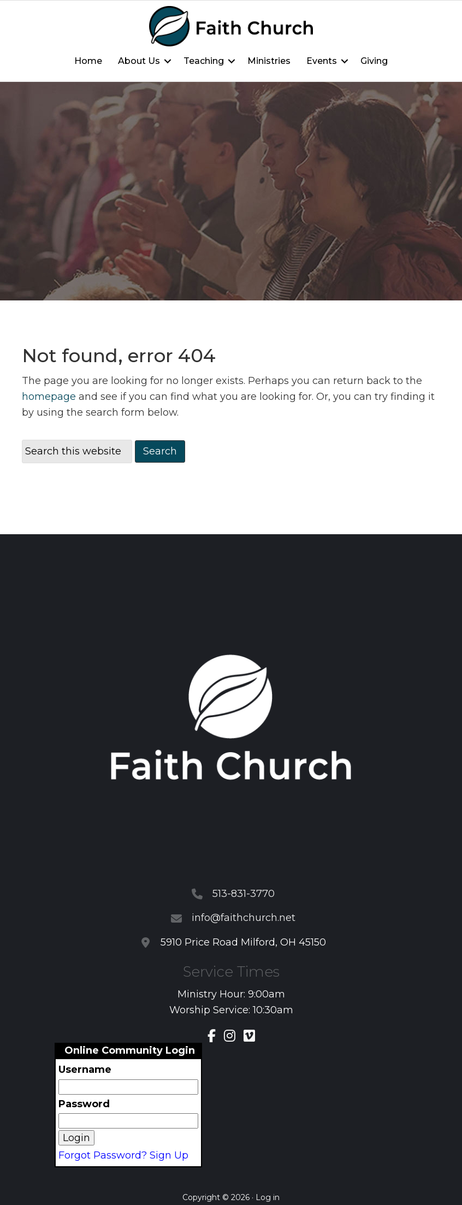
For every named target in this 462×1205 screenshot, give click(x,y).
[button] (167, 61)
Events (321, 61)
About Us (139, 61)
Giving (374, 61)
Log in (268, 1197)
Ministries (269, 61)
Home (88, 61)
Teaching (203, 61)
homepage (49, 397)
